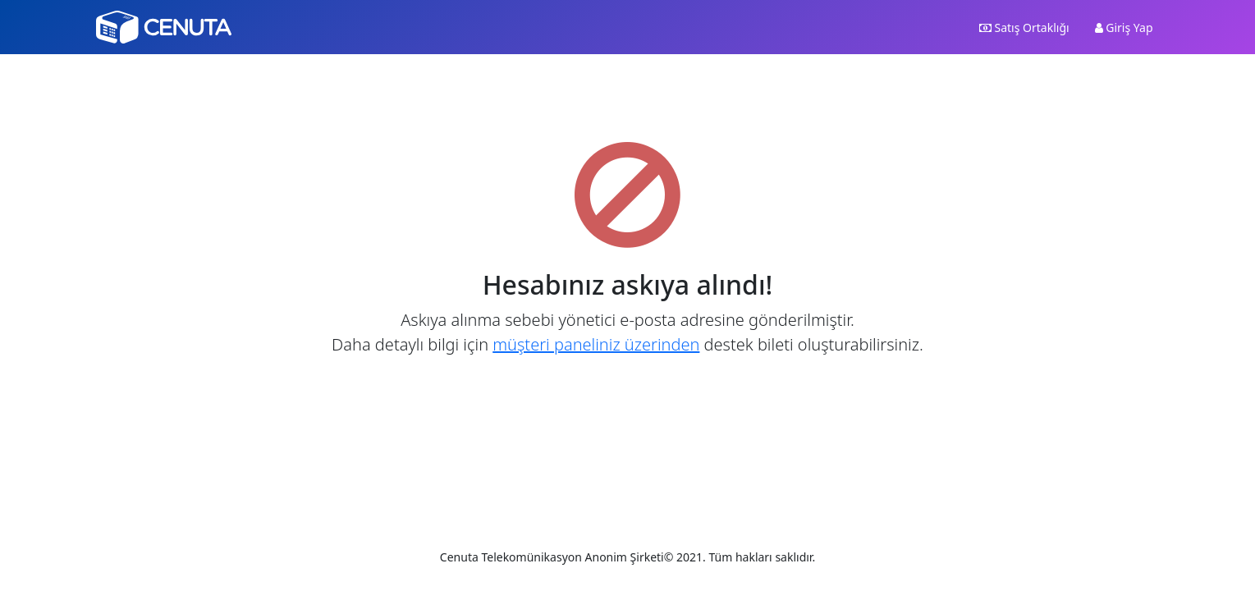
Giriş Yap (1124, 27)
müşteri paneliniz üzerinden (595, 344)
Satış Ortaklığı (1024, 27)
